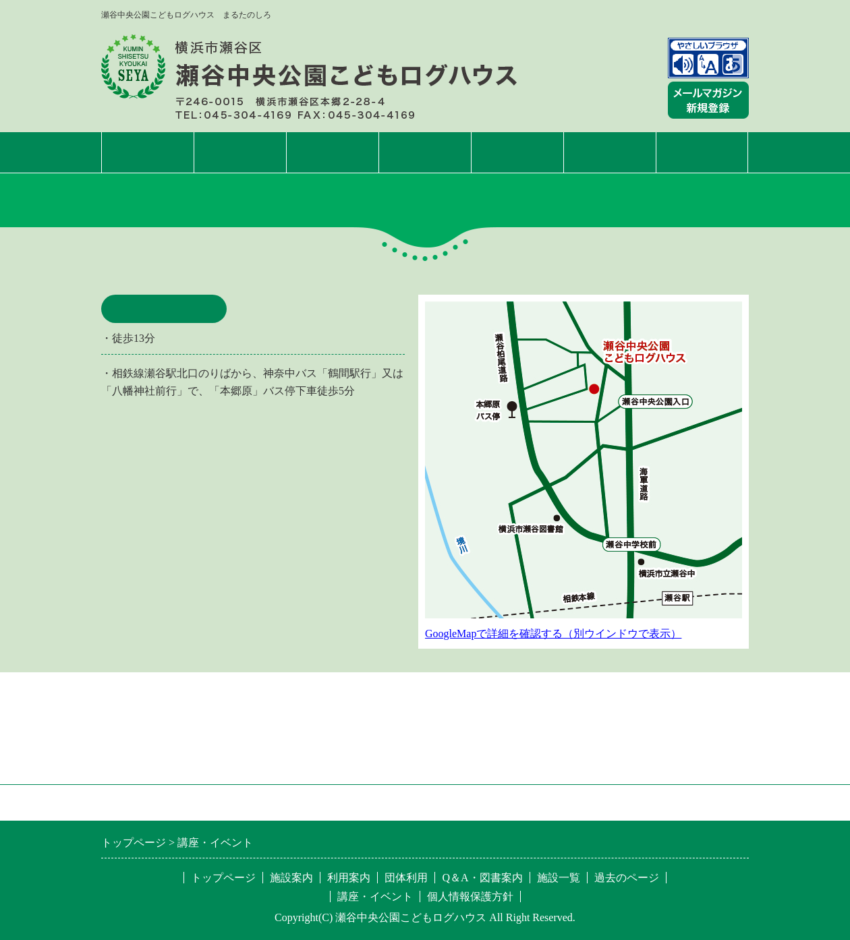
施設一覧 (702, 152)
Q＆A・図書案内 (482, 877)
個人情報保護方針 (470, 896)
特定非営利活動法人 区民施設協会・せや (287, 802)
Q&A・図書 (610, 152)
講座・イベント (425, 152)
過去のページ (626, 877)
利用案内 (332, 152)
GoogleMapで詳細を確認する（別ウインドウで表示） (553, 633)
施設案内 (240, 152)
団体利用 (517, 152)
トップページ (147, 152)
